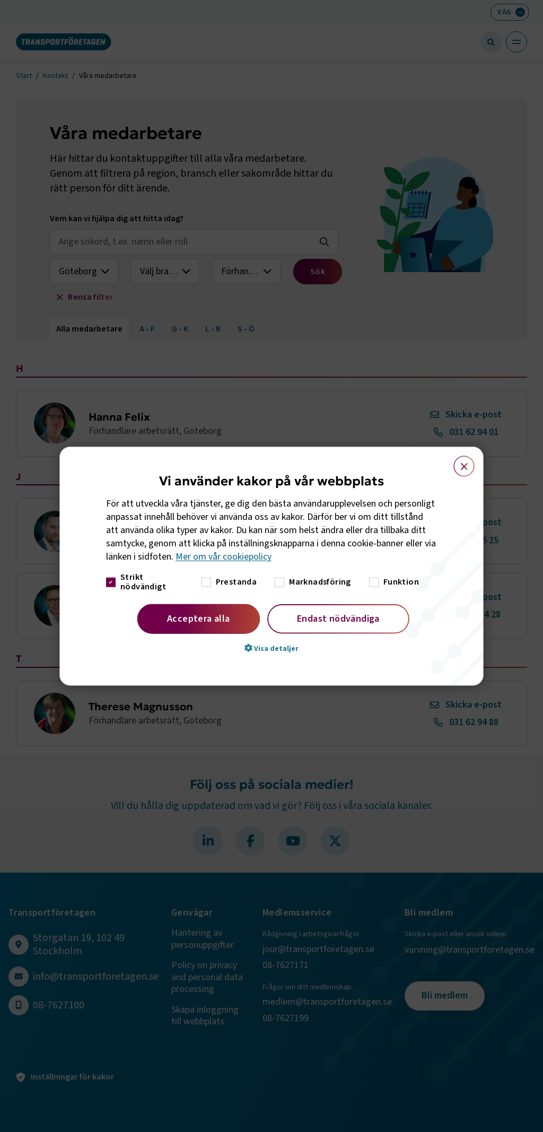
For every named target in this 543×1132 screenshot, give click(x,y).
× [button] (457, 461)
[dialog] (271, 566)
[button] (271, 647)
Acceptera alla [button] (198, 618)
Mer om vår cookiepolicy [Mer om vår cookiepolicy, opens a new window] (224, 556)
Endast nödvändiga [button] (338, 618)
